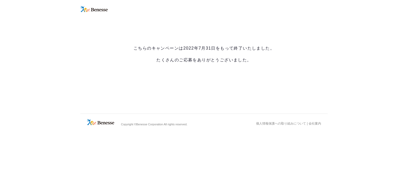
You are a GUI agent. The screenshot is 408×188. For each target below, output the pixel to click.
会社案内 (315, 123)
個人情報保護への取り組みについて (281, 123)
